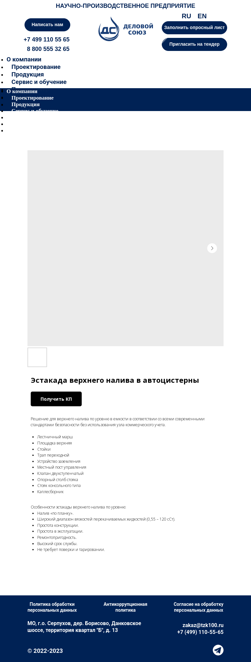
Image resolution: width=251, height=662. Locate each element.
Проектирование (35, 67)
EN (202, 16)
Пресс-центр (27, 117)
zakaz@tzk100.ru (203, 625)
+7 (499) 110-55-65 (200, 632)
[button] (194, 44)
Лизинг (20, 124)
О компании (24, 59)
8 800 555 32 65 (48, 49)
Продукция (27, 74)
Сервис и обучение (39, 82)
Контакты (24, 130)
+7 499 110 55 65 (47, 39)
